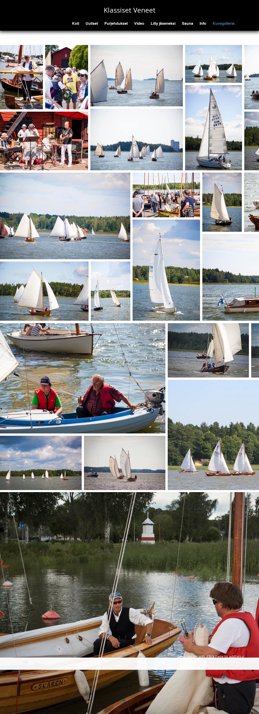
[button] (116, 24)
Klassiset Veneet (130, 10)
